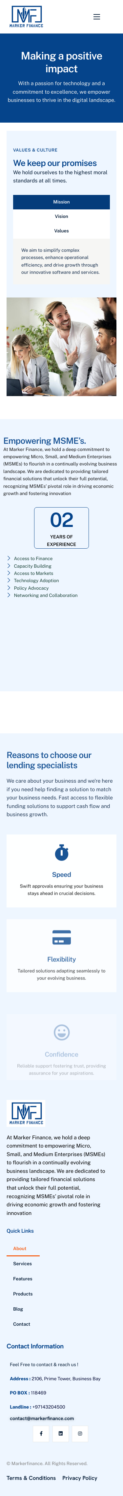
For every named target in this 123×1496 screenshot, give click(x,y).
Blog (18, 1309)
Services (22, 1264)
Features (22, 1279)
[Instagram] (80, 1434)
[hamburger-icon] (96, 16)
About (19, 1248)
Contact (21, 1324)
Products (23, 1294)
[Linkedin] (60, 1434)
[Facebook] (41, 1434)
